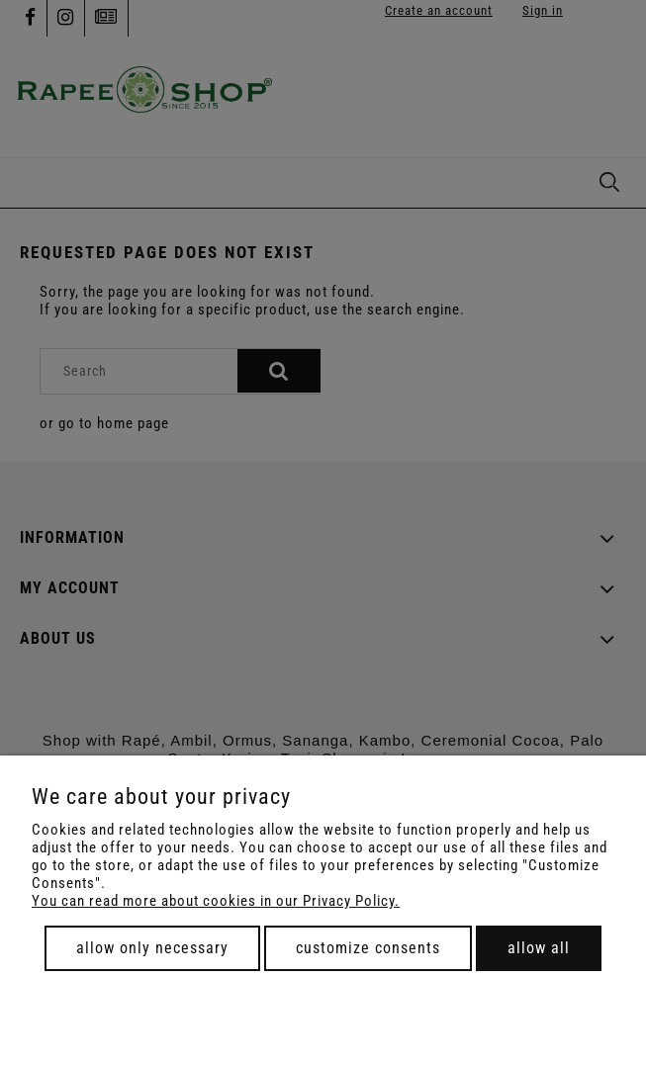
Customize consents (368, 947)
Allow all (539, 947)
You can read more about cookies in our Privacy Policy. (216, 901)
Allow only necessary (152, 947)
